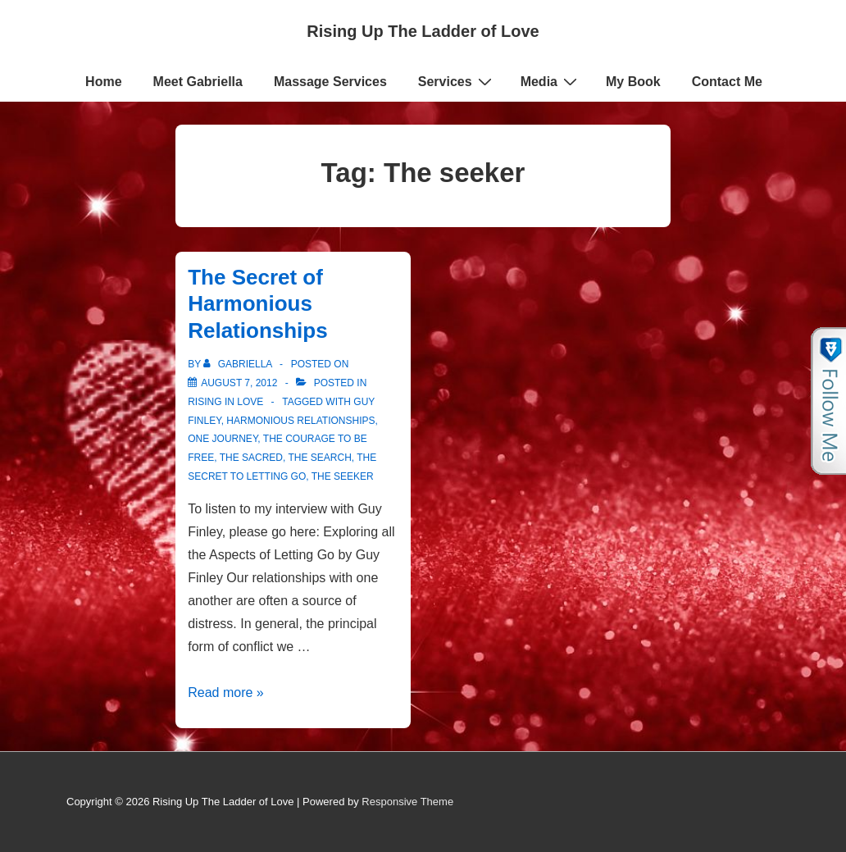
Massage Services (330, 82)
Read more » (226, 692)
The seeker (343, 476)
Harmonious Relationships (300, 420)
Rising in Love (225, 402)
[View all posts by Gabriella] (239, 364)
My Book (633, 82)
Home (103, 82)
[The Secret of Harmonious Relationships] (239, 383)
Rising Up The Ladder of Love (423, 31)
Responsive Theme (407, 801)
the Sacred (251, 457)
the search (319, 457)
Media (551, 81)
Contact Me (727, 82)
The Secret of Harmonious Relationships (257, 304)
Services (457, 81)
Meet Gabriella (198, 82)
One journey (222, 438)
